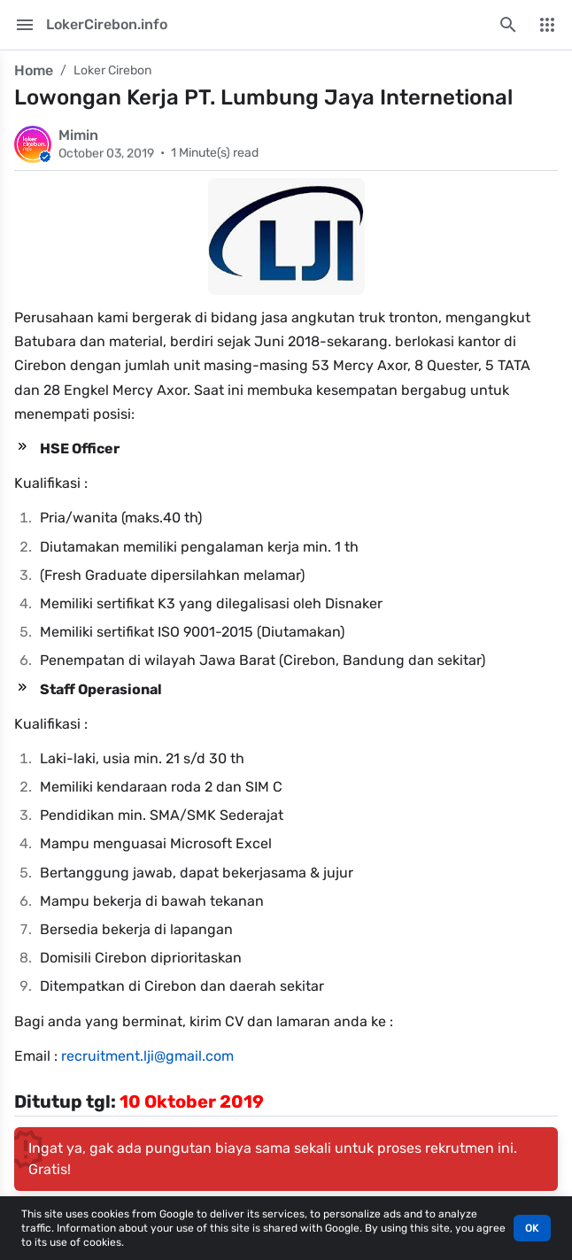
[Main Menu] (25, 25)
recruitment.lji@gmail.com (147, 1055)
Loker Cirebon (112, 70)
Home (33, 70)
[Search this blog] (508, 25)
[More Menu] (547, 25)
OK (532, 1228)
